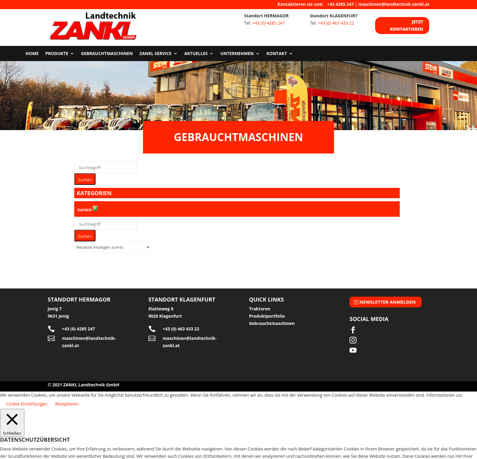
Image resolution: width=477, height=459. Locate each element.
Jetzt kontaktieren (406, 25)
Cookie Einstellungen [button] (26, 399)
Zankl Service (155, 49)
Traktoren (259, 305)
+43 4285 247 (340, 4)
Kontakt (276, 49)
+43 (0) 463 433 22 (336, 23)
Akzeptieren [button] (67, 399)
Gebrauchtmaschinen (107, 49)
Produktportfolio (267, 312)
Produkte (56, 49)
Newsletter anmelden (387, 298)
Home (32, 49)
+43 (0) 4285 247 (268, 23)
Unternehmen (237, 49)
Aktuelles (196, 49)
